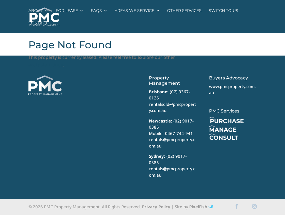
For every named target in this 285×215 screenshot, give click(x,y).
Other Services (184, 10)
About (35, 10)
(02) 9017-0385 (168, 159)
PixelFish (201, 206)
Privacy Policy (156, 206)
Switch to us (223, 10)
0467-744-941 (179, 133)
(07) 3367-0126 (169, 95)
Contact (38, 23)
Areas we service (134, 10)
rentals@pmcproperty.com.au (172, 143)
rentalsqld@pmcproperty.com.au (172, 107)
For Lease (67, 10)
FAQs (96, 10)
